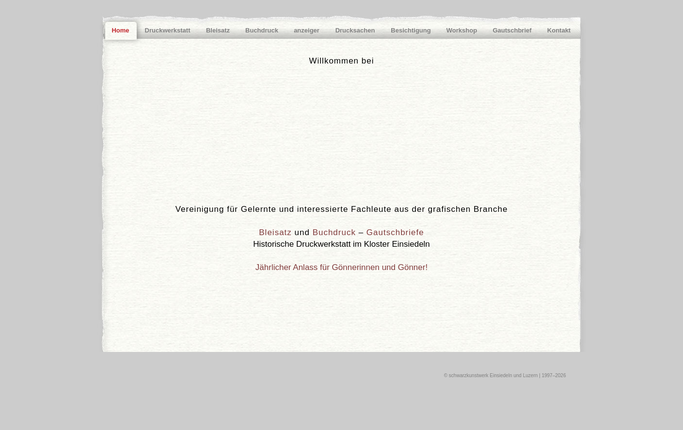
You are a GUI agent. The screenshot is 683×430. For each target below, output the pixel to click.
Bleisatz (275, 232)
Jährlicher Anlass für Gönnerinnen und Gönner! (341, 267)
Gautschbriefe (395, 232)
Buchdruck (334, 232)
